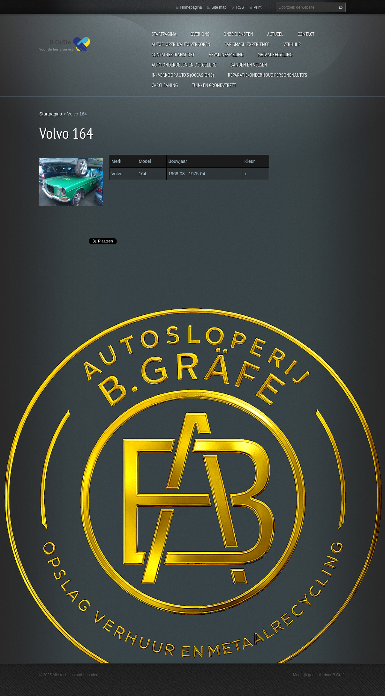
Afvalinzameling (226, 54)
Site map (218, 7)
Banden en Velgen (248, 64)
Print (257, 7)
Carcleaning (165, 85)
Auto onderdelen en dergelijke (184, 64)
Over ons (200, 34)
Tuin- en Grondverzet (214, 85)
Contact (306, 34)
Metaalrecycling (275, 54)
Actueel (275, 34)
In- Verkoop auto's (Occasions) (183, 75)
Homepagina (191, 7)
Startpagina (164, 34)
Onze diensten (238, 34)
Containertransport (173, 54)
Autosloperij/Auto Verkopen (181, 44)
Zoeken (339, 7)
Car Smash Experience (246, 44)
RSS (240, 7)
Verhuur (292, 44)
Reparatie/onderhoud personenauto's (267, 75)
